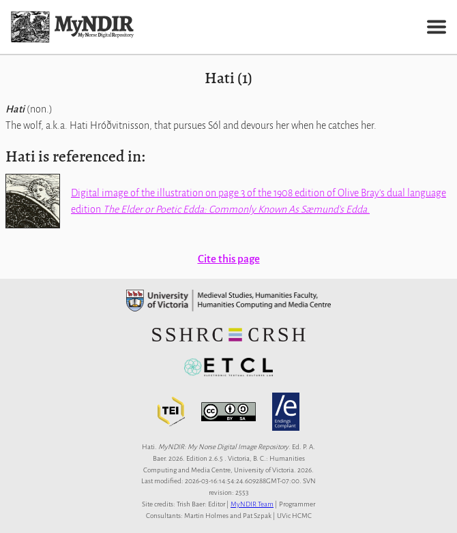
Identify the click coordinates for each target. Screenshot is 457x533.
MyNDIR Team (252, 504)
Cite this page (229, 258)
